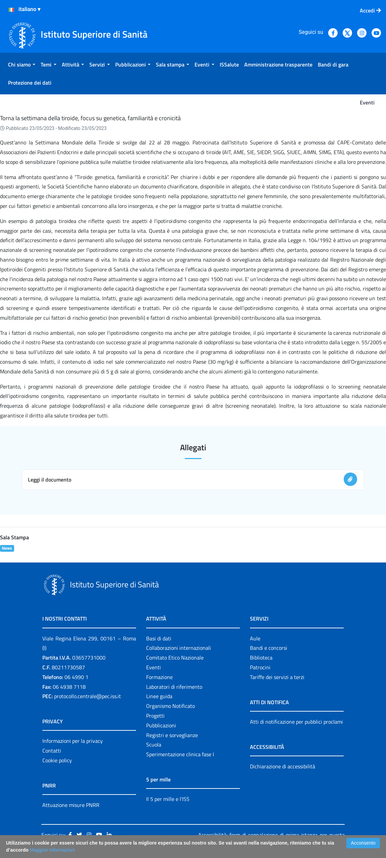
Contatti (51, 751)
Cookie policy (57, 760)
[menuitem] (21, 64)
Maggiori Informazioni (52, 850)
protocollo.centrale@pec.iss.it (87, 696)
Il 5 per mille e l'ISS (167, 799)
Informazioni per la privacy (72, 741)
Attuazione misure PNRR (70, 805)
